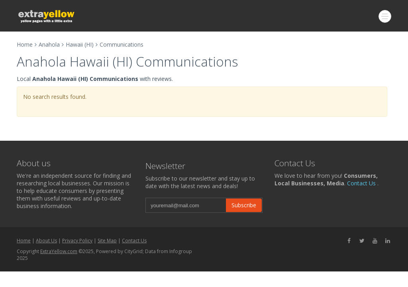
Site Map (107, 240)
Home (25, 44)
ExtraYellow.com (58, 251)
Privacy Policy (77, 240)
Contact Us (361, 183)
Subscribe (243, 205)
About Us (46, 240)
